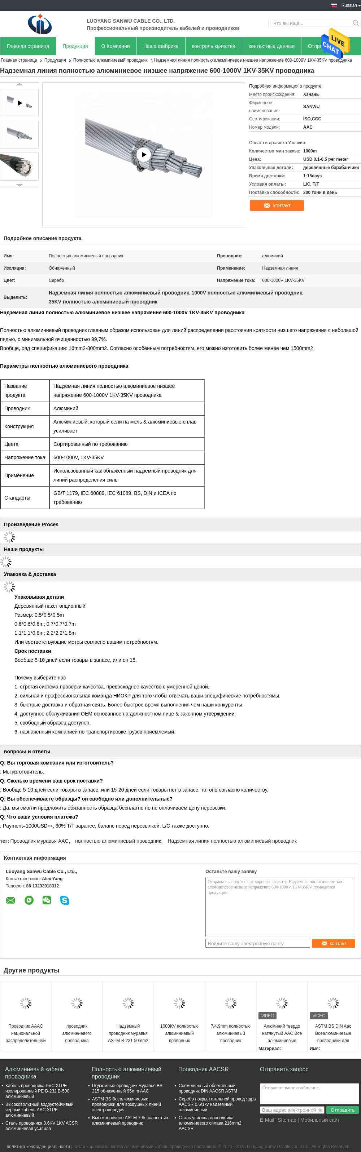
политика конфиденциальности (38, 1146)
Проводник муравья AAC (39, 841)
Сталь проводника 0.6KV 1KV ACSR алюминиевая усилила (41, 1126)
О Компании (115, 46)
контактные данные (272, 46)
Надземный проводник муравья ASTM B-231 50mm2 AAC (128, 1034)
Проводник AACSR (203, 1069)
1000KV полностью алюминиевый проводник (179, 1033)
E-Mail (267, 1120)
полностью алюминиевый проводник (118, 841)
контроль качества (213, 46)
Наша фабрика (161, 46)
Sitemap (287, 1120)
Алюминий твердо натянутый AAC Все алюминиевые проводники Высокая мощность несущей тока (282, 1034)
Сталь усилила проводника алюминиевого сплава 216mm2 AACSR (210, 1123)
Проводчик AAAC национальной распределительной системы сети (26, 1034)
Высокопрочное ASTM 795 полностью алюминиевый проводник (130, 1120)
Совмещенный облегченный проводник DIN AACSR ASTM (208, 1088)
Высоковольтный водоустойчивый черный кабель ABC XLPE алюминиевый (39, 1110)
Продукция (75, 46)
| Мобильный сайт (318, 1120)
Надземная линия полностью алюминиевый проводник (232, 841)
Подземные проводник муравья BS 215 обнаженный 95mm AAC (127, 1088)
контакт (282, 205)
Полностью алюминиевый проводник (110, 60)
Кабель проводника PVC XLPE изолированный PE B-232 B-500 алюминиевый (37, 1091)
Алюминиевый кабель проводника (34, 1073)
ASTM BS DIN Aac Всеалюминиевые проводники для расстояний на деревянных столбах (333, 1034)
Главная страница (28, 46)
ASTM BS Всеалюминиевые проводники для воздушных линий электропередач (126, 1104)
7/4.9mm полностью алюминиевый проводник (231, 1033)
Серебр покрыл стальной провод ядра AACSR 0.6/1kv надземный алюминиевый (217, 1104)
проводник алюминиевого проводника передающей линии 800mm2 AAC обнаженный (76, 1034)
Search (356, 23)
